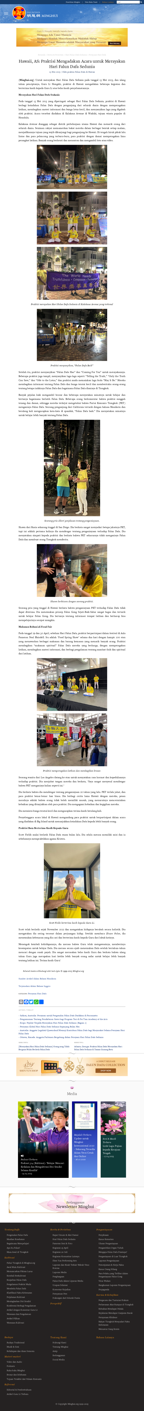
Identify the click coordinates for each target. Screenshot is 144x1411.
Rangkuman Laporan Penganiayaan (115, 1285)
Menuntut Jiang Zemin (109, 1329)
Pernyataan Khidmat (108, 1317)
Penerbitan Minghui (73, 2)
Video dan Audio (14, 1361)
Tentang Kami (58, 1337)
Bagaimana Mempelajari (18, 1243)
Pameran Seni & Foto (62, 1243)
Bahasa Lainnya (108, 2)
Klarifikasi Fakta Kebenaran (19, 1292)
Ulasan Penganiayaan (108, 1243)
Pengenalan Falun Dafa (17, 1234)
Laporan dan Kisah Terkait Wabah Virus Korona (71, 1266)
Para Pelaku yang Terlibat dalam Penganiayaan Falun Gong (113, 1275)
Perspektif (55, 1303)
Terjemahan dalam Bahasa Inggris (34, 986)
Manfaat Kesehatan (15, 1239)
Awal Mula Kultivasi (16, 1267)
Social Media (58, 1359)
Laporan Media (60, 1272)
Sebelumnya (23, 1042)
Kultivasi (9, 1257)
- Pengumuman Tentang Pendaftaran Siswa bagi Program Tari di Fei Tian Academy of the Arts (63, 1019)
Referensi (9, 1384)
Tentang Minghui (60, 1346)
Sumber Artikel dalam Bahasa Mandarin (37, 978)
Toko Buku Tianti (91, 2)
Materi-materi (12, 1356)
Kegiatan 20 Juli (60, 1252)
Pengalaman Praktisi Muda (19, 1284)
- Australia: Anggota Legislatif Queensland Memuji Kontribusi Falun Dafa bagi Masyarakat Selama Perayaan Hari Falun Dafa (72, 1032)
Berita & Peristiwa (55, 54)
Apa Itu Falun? (13, 1247)
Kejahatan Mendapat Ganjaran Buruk (116, 1312)
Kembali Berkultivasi (16, 1275)
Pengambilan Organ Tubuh (111, 1247)
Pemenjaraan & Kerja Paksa (111, 1264)
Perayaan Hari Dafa (97, 54)
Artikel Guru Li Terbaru (17, 1394)
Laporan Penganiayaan (109, 1260)
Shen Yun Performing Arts (65, 1260)
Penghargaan (58, 1276)
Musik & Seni (13, 1346)
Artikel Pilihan (13, 1318)
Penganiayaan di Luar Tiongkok (113, 1256)
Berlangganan (59, 1355)
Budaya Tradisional (15, 1342)
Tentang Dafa (12, 1229)
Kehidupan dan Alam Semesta (20, 1351)
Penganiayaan (104, 1229)
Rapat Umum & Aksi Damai (65, 1234)
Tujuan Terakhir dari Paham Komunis (24, 1378)
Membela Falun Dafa (16, 1288)
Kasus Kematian (106, 1239)
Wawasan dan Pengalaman (19, 1314)
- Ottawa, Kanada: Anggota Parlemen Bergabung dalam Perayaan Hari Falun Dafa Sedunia (61, 1037)
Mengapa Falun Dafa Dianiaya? (113, 1252)
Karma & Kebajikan (107, 1295)
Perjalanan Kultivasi (16, 1297)
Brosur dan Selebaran (16, 1374)
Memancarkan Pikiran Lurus (19, 1271)
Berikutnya (78, 1042)
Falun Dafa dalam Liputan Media (68, 1280)
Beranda (41, 54)
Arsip (55, 1351)
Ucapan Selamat (60, 1285)
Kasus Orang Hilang (108, 1269)
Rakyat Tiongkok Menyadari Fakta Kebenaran (114, 1323)
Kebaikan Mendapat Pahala (111, 1308)
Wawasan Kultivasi (15, 1322)
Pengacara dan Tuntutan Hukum (114, 1300)
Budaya (8, 1337)
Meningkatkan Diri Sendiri (19, 1301)
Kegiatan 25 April (60, 1247)
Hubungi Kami (59, 1342)
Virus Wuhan (104, 1280)
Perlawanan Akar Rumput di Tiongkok (116, 1304)
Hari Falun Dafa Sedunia (76, 54)
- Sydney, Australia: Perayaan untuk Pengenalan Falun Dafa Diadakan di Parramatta (58, 1015)
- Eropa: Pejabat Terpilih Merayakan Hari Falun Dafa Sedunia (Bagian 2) (53, 1022)
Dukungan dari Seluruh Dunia (66, 1297)
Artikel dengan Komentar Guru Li (22, 1309)
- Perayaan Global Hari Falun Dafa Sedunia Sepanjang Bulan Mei (49, 1026)
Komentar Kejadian (61, 1289)
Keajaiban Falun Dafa (17, 1279)
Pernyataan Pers (60, 1293)
